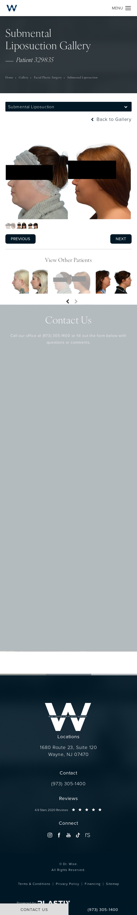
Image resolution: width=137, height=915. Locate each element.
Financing (93, 883)
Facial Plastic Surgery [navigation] (48, 77)
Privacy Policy (67, 883)
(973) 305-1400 (56, 326)
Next (121, 239)
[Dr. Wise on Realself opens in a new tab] (87, 835)
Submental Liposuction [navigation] (82, 77)
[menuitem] (50, 835)
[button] (128, 8)
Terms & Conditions (34, 883)
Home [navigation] (9, 77)
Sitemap (112, 883)
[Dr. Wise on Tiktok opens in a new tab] (78, 835)
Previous (20, 239)
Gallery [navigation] (24, 77)
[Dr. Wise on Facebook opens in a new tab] (59, 835)
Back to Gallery (111, 119)
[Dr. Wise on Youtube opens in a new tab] (68, 835)
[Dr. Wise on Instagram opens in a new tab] (50, 835)
